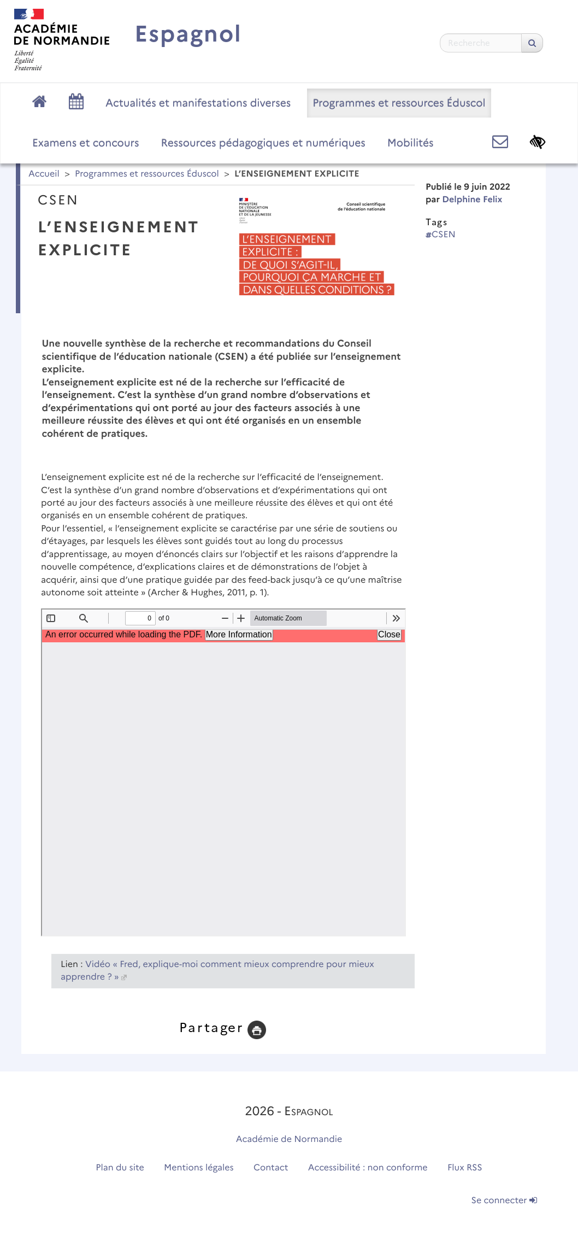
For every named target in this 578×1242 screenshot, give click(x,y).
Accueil (44, 174)
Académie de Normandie (289, 1139)
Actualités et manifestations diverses (198, 102)
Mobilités (410, 142)
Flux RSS (464, 1168)
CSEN (441, 235)
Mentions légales (199, 1168)
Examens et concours (85, 142)
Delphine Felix (472, 200)
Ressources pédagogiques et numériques (263, 142)
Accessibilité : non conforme (368, 1168)
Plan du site (120, 1168)
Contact (270, 1168)
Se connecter (504, 1201)
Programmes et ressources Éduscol (398, 102)
